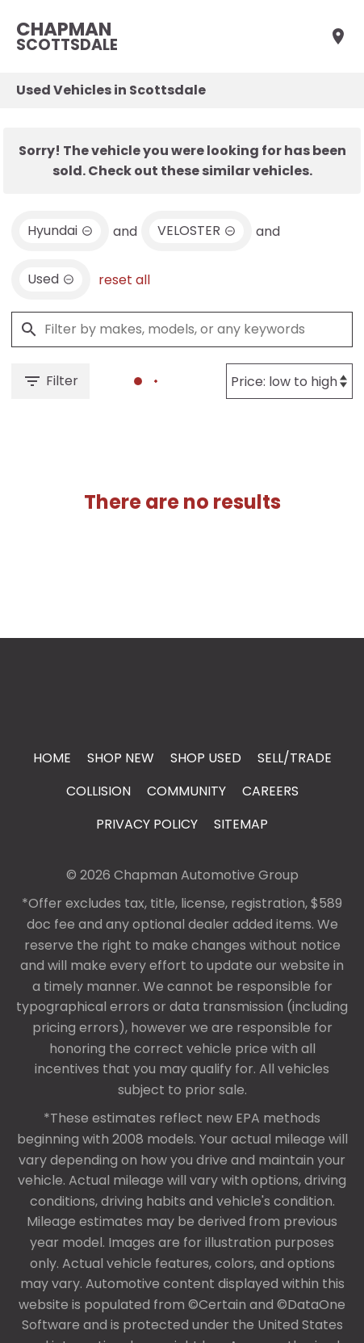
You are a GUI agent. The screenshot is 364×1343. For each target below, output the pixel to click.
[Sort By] (289, 381)
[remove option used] (50, 279)
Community (186, 791)
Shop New (120, 758)
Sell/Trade (294, 758)
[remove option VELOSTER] (196, 231)
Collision (98, 791)
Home (52, 758)
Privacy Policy (147, 824)
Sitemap (241, 824)
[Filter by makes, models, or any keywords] (182, 329)
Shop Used (205, 758)
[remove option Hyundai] (60, 231)
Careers (270, 791)
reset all (124, 280)
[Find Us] (338, 36)
